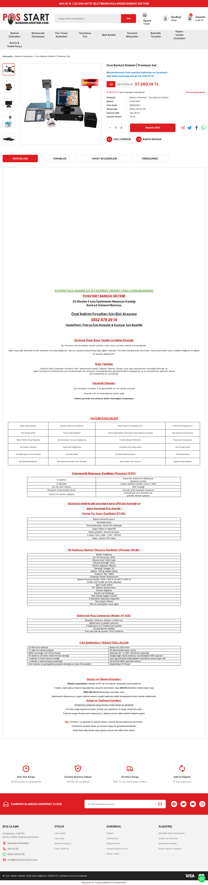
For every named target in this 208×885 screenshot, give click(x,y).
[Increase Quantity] (121, 128)
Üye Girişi (59, 838)
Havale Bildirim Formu (117, 848)
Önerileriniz (150, 158)
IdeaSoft (86, 882)
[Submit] (160, 804)
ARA (128, 18)
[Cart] (195, 18)
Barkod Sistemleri (138, 97)
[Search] (95, 18)
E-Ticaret (97, 882)
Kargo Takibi (113, 853)
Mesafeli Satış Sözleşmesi (172, 833)
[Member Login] (171, 18)
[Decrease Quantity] (110, 128)
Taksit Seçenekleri (104, 158)
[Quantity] (115, 128)
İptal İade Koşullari (168, 843)
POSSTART (135, 101)
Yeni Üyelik (60, 833)
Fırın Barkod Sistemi (159, 97)
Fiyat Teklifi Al (62, 848)
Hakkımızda (112, 838)
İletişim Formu (113, 843)
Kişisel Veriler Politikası (170, 848)
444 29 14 (65, 3)
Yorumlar (59, 158)
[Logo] (26, 18)
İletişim (110, 833)
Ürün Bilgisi (20, 158)
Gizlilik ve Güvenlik (168, 838)
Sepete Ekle (152, 127)
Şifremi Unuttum (63, 843)
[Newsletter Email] (125, 804)
